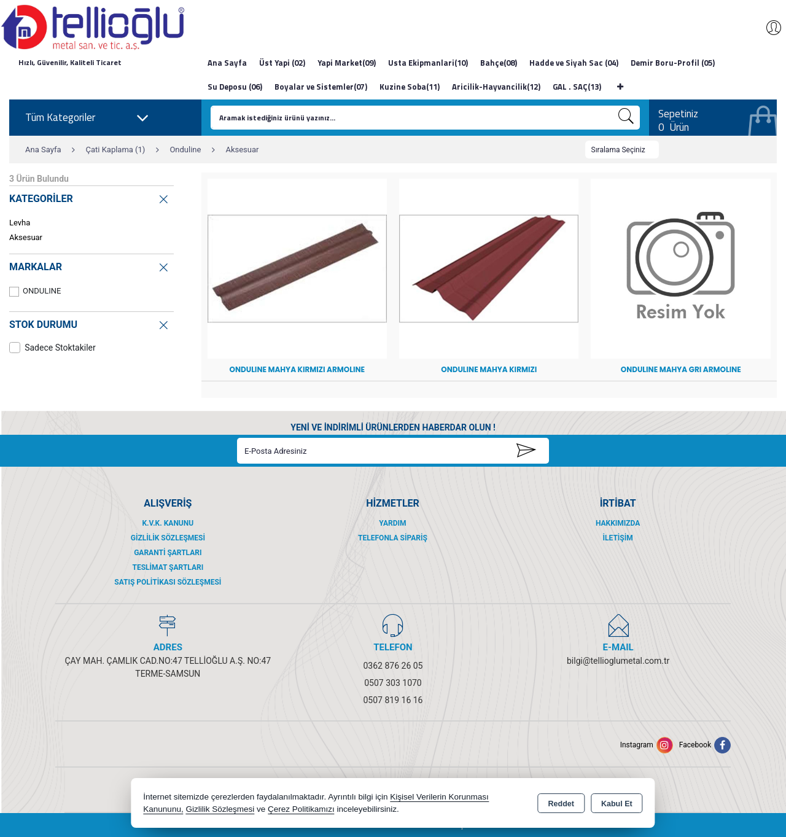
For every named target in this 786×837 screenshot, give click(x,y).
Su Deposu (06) (235, 86)
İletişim (618, 538)
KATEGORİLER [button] (89, 197)
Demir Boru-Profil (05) (673, 62)
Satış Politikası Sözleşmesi (167, 582)
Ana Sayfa (227, 62)
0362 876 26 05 (393, 666)
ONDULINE (35, 291)
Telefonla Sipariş (392, 538)
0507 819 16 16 (393, 700)
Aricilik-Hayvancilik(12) (496, 86)
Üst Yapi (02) (282, 62)
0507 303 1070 (393, 683)
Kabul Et (616, 804)
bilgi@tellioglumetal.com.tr (618, 661)
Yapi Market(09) (346, 62)
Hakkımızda (618, 523)
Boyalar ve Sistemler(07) (320, 86)
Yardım (392, 523)
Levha (19, 222)
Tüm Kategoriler (87, 118)
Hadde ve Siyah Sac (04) (573, 62)
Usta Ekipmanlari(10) (428, 62)
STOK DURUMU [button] (89, 323)
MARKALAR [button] (89, 265)
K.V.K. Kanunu (167, 523)
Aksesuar (25, 237)
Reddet (561, 804)
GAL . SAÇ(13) (577, 86)
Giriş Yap (768, 28)
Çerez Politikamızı (301, 809)
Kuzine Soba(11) (409, 86)
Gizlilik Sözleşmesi (168, 538)
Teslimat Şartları (167, 567)
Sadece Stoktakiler (52, 347)
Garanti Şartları (167, 552)
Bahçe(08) (498, 62)
